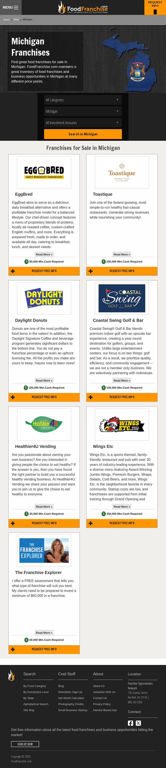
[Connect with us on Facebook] (130, 723)
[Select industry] (83, 100)
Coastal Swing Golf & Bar (118, 320)
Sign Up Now (25, 744)
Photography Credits (71, 704)
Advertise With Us (104, 692)
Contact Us (100, 698)
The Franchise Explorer (38, 572)
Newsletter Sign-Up (70, 692)
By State (28, 698)
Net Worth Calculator (71, 698)
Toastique (102, 194)
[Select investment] (83, 123)
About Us (99, 686)
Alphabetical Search (35, 704)
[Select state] (83, 111)
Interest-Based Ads (105, 710)
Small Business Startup (72, 710)
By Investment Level (36, 692)
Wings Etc (103, 446)
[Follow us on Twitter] (138, 723)
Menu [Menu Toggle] (10, 7)
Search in (83, 134)
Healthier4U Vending (35, 446)
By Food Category (34, 686)
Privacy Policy (102, 704)
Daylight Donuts (31, 320)
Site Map (28, 710)
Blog (61, 686)
